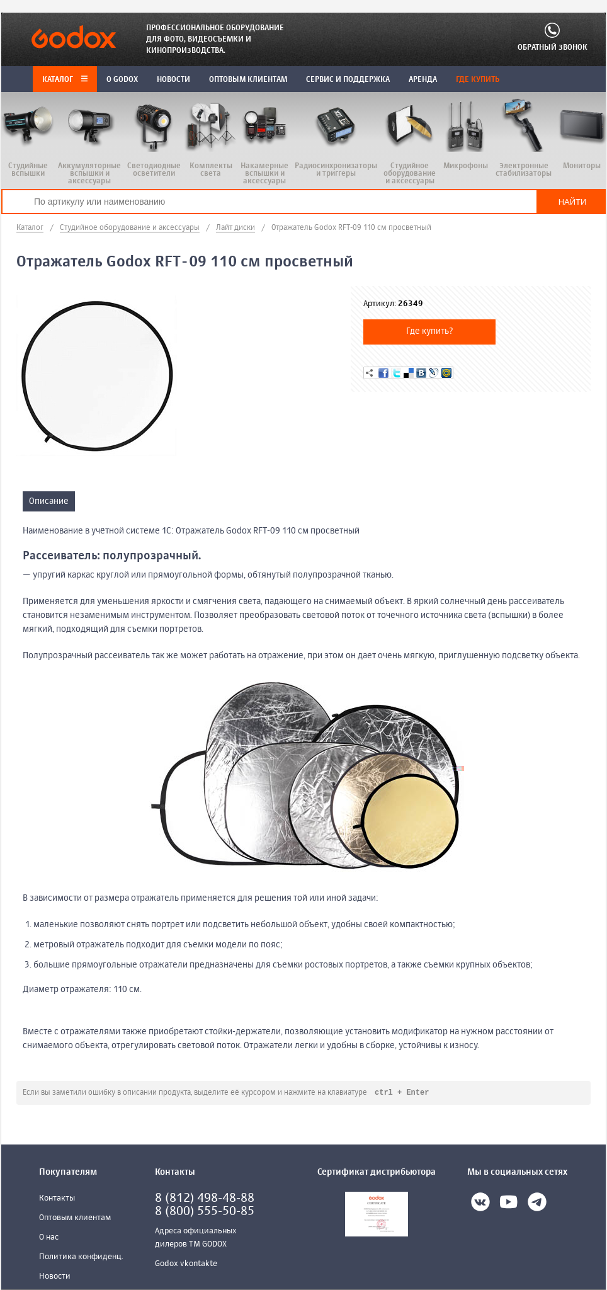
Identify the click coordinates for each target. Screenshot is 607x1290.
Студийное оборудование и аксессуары (130, 228)
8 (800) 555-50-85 (204, 1212)
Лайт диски (235, 228)
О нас (49, 1238)
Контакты (57, 1199)
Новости (55, 1277)
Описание (49, 501)
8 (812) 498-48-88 (204, 1199)
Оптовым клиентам (75, 1218)
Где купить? (429, 331)
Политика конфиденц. (81, 1257)
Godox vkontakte (186, 1264)
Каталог (65, 80)
